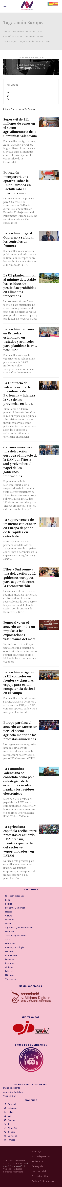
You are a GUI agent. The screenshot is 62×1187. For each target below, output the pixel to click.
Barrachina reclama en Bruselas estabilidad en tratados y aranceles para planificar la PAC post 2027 (20, 339)
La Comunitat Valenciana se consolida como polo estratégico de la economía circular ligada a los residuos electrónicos (18, 780)
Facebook (12, 1104)
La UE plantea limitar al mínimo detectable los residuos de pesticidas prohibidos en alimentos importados (19, 285)
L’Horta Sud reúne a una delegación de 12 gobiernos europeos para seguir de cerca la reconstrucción (19, 577)
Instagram (12, 1108)
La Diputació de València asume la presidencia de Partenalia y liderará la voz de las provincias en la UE (19, 393)
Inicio (5, 109)
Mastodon (12, 1136)
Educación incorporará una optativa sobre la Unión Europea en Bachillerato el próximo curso (17, 182)
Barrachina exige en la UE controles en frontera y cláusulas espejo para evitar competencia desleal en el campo (19, 682)
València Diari (9, 1096)
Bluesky (11, 1132)
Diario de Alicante (11, 1087)
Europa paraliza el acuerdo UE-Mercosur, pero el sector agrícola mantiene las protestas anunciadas (20, 730)
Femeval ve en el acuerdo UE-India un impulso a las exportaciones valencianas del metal (20, 630)
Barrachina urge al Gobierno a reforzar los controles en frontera (18, 239)
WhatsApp (12, 1128)
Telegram (12, 1120)
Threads (11, 1140)
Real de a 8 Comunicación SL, (15, 1165)
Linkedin (11, 1112)
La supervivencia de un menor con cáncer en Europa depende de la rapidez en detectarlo (19, 527)
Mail (9, 1116)
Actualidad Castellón (13, 1092)
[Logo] (27, 6)
